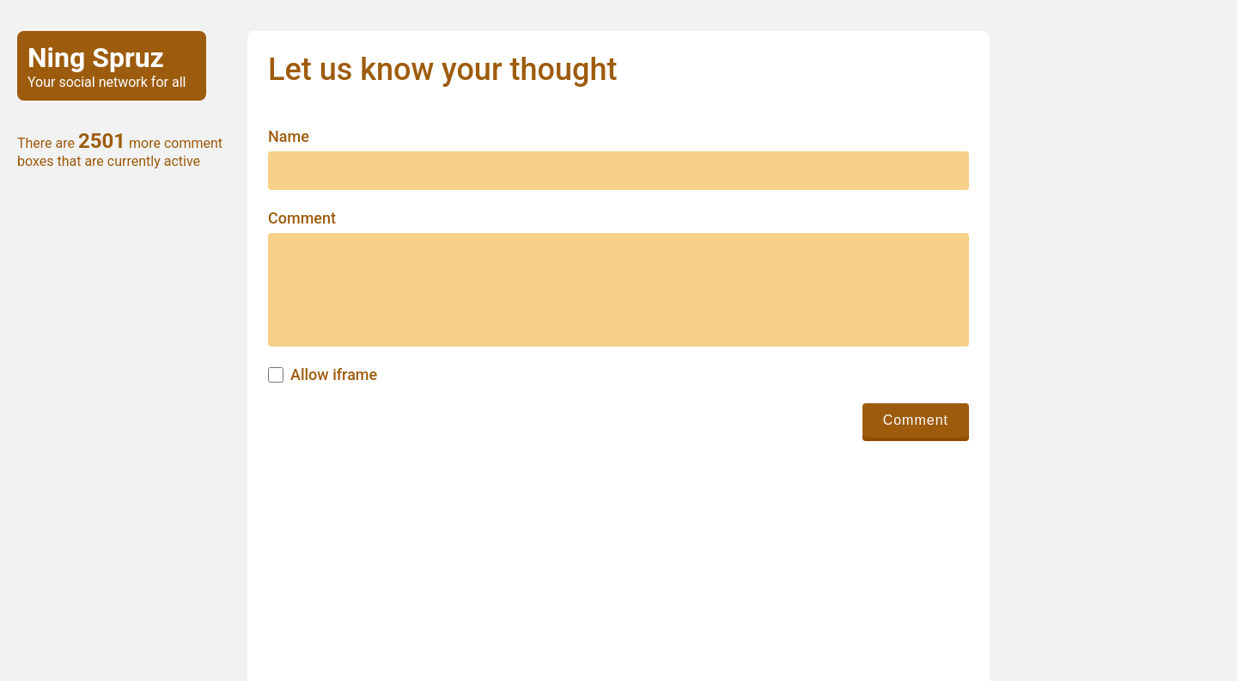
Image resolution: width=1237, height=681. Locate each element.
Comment (302, 218)
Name (288, 136)
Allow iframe (333, 375)
